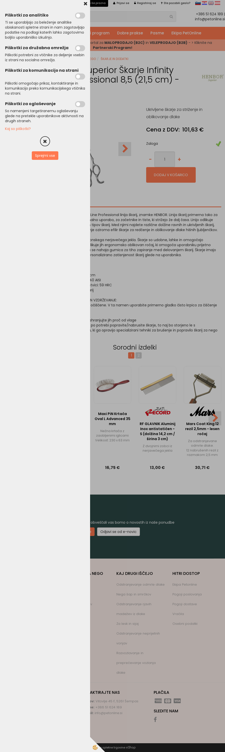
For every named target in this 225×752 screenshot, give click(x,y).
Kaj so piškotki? (18, 128)
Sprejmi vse (45, 155)
